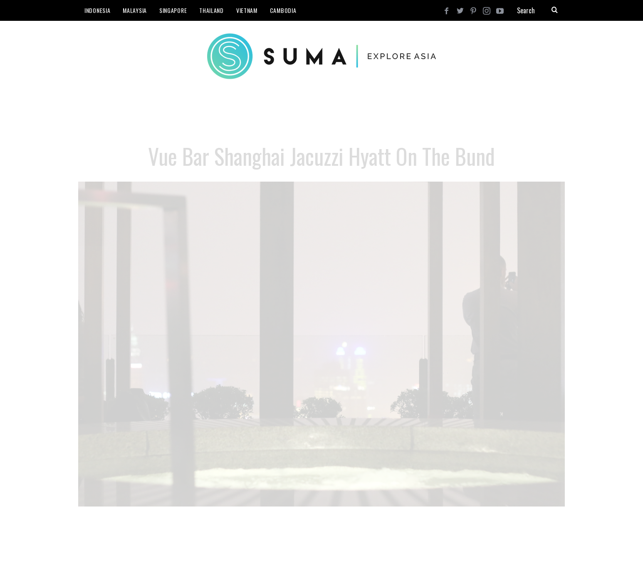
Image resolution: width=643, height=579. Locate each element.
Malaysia (135, 10)
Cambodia (283, 10)
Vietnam (246, 10)
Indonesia (97, 10)
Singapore (173, 10)
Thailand (211, 10)
